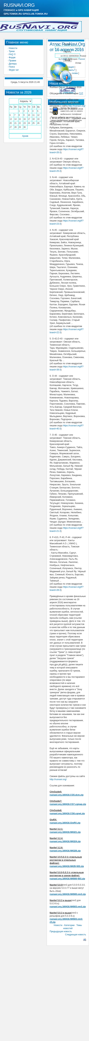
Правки (12, 60)
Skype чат (14, 70)
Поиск (12, 67)
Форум (12, 57)
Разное (81, 59)
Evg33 (64, 59)
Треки (12, 51)
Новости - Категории (64, 925)
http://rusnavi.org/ (76, 106)
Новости (13, 48)
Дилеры (13, 63)
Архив (25, 136)
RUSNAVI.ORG (19, 5)
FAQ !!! (12, 54)
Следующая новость (75, 934)
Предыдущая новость (61, 931)
